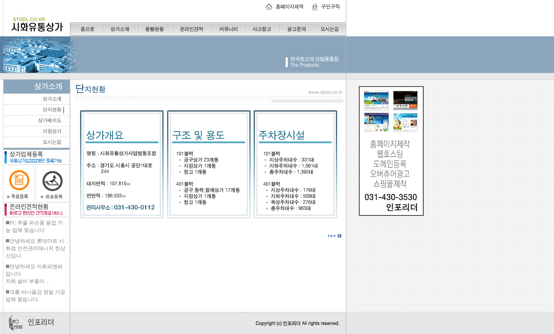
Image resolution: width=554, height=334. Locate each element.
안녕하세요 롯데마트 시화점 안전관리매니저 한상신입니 (35, 248)
